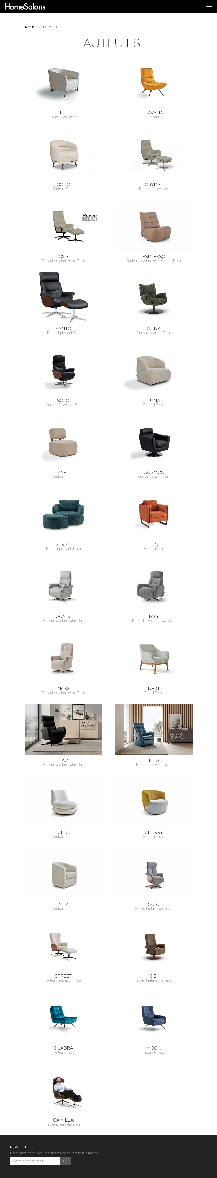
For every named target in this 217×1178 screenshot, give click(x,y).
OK (65, 1161)
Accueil (31, 27)
